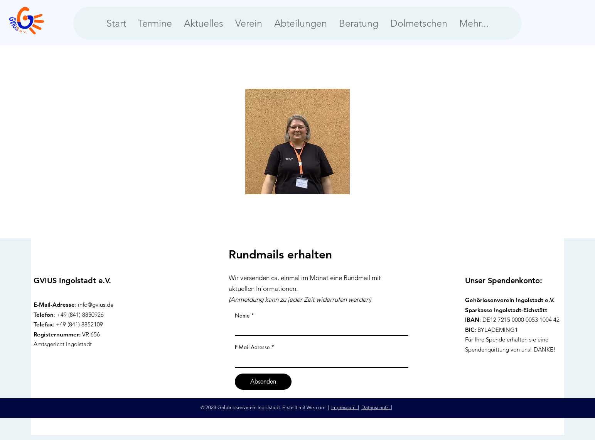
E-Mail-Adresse (252, 347)
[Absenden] (263, 382)
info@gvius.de (95, 304)
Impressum (344, 407)
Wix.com (317, 407)
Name (242, 315)
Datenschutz (376, 407)
